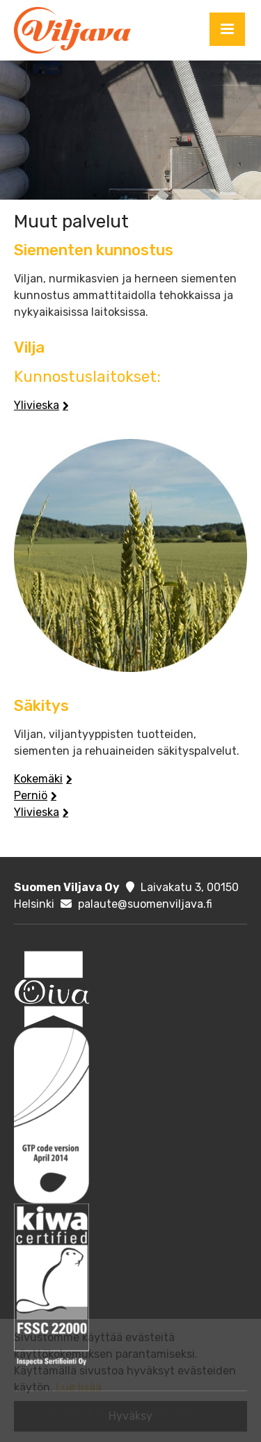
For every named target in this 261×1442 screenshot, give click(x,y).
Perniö (30, 795)
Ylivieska (36, 405)
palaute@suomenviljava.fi (145, 904)
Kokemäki (38, 778)
